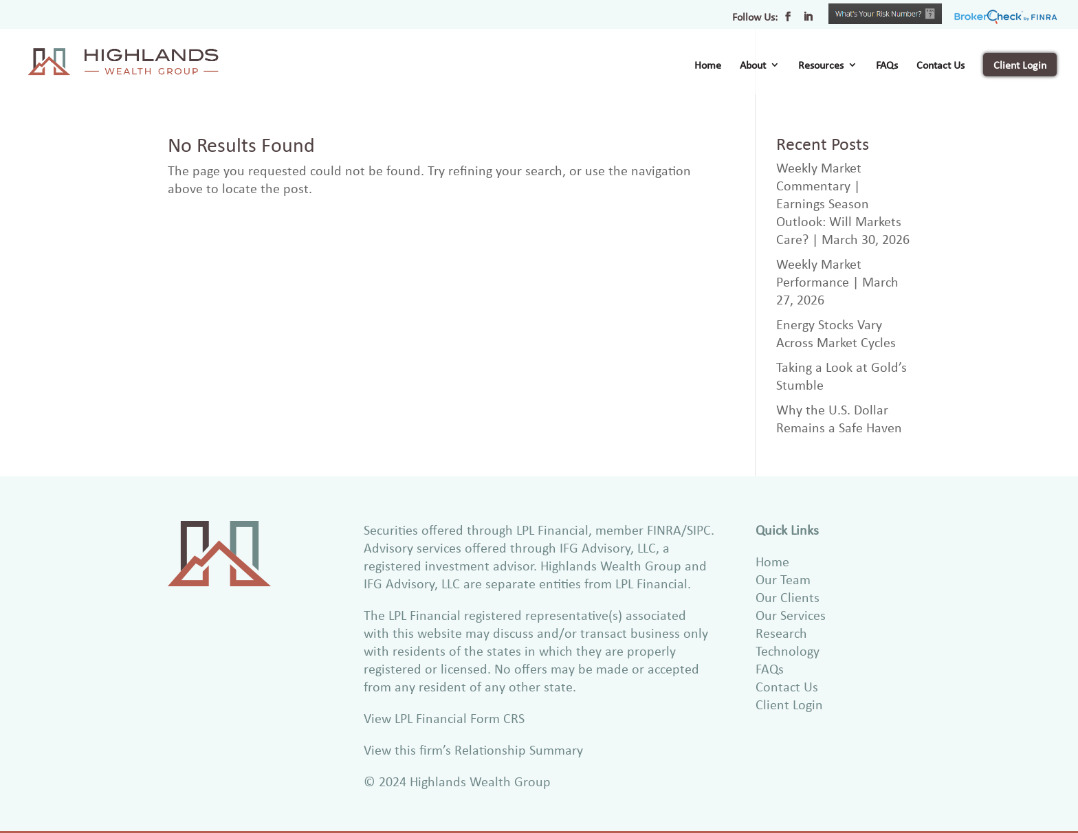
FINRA (664, 529)
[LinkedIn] (808, 21)
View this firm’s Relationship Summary (473, 749)
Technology (788, 650)
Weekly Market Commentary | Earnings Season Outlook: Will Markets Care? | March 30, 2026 (843, 203)
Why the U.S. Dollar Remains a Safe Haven (839, 418)
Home (707, 66)
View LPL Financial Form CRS (444, 718)
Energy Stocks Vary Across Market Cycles (836, 333)
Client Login (1019, 64)
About (753, 66)
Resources (821, 66)
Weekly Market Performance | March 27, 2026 (837, 281)
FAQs (887, 66)
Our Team (783, 579)
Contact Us (940, 66)
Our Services (791, 615)
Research (781, 632)
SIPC (699, 529)
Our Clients (788, 597)
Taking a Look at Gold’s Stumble (841, 375)
